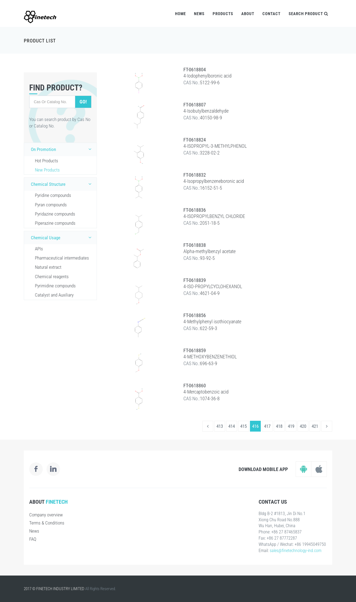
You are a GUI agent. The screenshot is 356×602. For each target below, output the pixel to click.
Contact (271, 13)
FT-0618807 (194, 104)
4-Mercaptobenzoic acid (206, 392)
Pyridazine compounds (55, 214)
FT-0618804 (194, 69)
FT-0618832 (194, 175)
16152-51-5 (211, 188)
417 (267, 426)
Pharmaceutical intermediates (62, 258)
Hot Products (46, 160)
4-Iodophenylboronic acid (207, 76)
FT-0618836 (194, 210)
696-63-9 (208, 363)
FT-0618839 (194, 280)
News (199, 13)
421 (315, 426)
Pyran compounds (51, 204)
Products (223, 13)
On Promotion (62, 149)
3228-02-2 (210, 153)
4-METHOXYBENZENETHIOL (210, 356)
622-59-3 (208, 328)
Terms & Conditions (46, 523)
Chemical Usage (62, 237)
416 (255, 426)
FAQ (32, 539)
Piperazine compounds (55, 223)
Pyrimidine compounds (55, 285)
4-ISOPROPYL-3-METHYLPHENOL (215, 146)
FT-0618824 (194, 140)
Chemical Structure (62, 184)
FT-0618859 (194, 350)
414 (231, 426)
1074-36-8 (210, 398)
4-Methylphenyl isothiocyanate (212, 321)
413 (219, 426)
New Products (47, 170)
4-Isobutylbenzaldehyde (206, 111)
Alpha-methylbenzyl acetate (209, 251)
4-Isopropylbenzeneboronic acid (213, 181)
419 (291, 426)
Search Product (308, 13)
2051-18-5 (210, 223)
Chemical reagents (52, 276)
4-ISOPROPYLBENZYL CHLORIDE (214, 216)
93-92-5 (207, 258)
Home (180, 13)
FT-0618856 (194, 315)
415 (243, 426)
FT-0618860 (194, 385)
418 (279, 426)
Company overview (46, 514)
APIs (39, 248)
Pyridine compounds (53, 195)
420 (303, 426)
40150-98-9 (211, 117)
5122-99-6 (210, 82)
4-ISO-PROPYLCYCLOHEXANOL (212, 286)
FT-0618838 (194, 245)
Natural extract (48, 267)
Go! (83, 102)
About (247, 13)
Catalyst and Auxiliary (54, 295)
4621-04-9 (210, 293)
